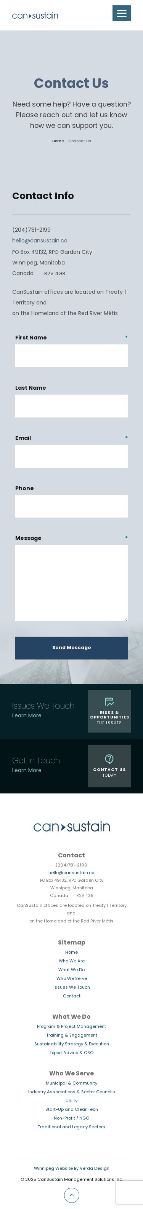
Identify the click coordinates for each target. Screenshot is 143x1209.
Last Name (30, 388)
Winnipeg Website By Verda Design (71, 1169)
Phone (24, 489)
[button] (121, 13)
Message (71, 539)
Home (58, 141)
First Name (71, 338)
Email (71, 439)
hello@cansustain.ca (39, 241)
